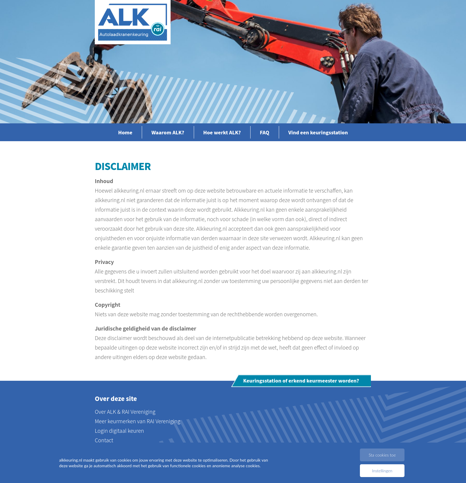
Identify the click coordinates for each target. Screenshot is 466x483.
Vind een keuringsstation (318, 132)
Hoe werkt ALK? (222, 132)
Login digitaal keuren (119, 430)
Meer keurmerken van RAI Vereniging (137, 421)
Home (125, 132)
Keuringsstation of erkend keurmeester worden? (301, 380)
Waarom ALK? (167, 132)
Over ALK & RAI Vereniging (125, 411)
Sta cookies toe (382, 454)
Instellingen (382, 470)
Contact (104, 440)
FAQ (264, 132)
